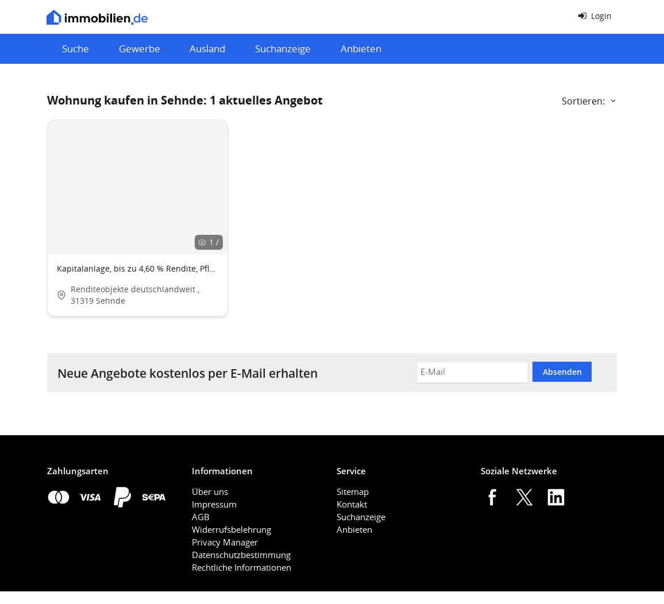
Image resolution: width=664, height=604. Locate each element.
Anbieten (361, 48)
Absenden (562, 371)
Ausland (207, 48)
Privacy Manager (225, 542)
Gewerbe (139, 48)
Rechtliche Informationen (241, 567)
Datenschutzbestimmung (241, 554)
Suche (75, 48)
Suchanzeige (283, 48)
